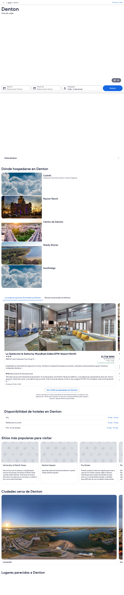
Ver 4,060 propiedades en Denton (77, 213)
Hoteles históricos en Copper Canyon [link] (76, 440)
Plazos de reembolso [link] (101, 559)
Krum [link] (35, 474)
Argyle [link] (96, 470)
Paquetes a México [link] (40, 557)
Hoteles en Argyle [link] (14, 440)
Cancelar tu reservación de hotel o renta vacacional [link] (108, 554)
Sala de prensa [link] (8, 568)
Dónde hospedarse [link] (11, 85)
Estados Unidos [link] (20, 3)
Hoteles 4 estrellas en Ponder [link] (73, 436)
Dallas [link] (35, 470)
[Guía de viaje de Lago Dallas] (108, 358)
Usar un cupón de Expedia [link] (103, 563)
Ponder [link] (96, 474)
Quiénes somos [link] (9, 545)
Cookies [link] (67, 549)
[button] (62, 419)
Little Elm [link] (67, 474)
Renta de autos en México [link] (42, 565)
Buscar (114, 57)
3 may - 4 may (113, 238)
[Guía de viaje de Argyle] (46, 381)
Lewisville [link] (7, 470)
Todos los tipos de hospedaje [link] (43, 568)
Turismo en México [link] (40, 545)
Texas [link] (29, 3)
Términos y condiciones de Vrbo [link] (74, 561)
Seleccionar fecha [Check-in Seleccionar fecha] (13, 58)
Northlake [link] (7, 478)
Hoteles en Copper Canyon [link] (17, 449)
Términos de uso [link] (69, 553)
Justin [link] (5, 474)
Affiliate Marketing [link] (10, 565)
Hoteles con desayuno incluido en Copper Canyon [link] (81, 445)
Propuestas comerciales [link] (11, 557)
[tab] (53, 155)
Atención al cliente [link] (101, 545)
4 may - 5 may (113, 243)
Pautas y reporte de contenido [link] (74, 565)
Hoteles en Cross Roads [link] (16, 454)
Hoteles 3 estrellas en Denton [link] (18, 436)
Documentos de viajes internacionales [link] (107, 567)
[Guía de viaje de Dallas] (77, 358)
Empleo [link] (6, 549)
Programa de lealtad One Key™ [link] (44, 576)
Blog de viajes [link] (38, 572)
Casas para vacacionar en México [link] (44, 553)
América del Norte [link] (7, 3)
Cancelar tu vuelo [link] (100, 549)
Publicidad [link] (7, 561)
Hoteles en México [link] (40, 549)
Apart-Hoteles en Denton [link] (72, 454)
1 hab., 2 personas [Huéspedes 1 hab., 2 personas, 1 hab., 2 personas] (75, 58)
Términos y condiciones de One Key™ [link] (76, 557)
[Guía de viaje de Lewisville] (46, 358)
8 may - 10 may (112, 248)
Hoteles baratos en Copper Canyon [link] (20, 445)
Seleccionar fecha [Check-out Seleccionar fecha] (44, 58)
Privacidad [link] (67, 545)
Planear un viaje (117, 3)
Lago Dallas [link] (68, 470)
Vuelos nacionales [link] (40, 561)
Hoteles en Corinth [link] (70, 449)
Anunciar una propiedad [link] (12, 553)
